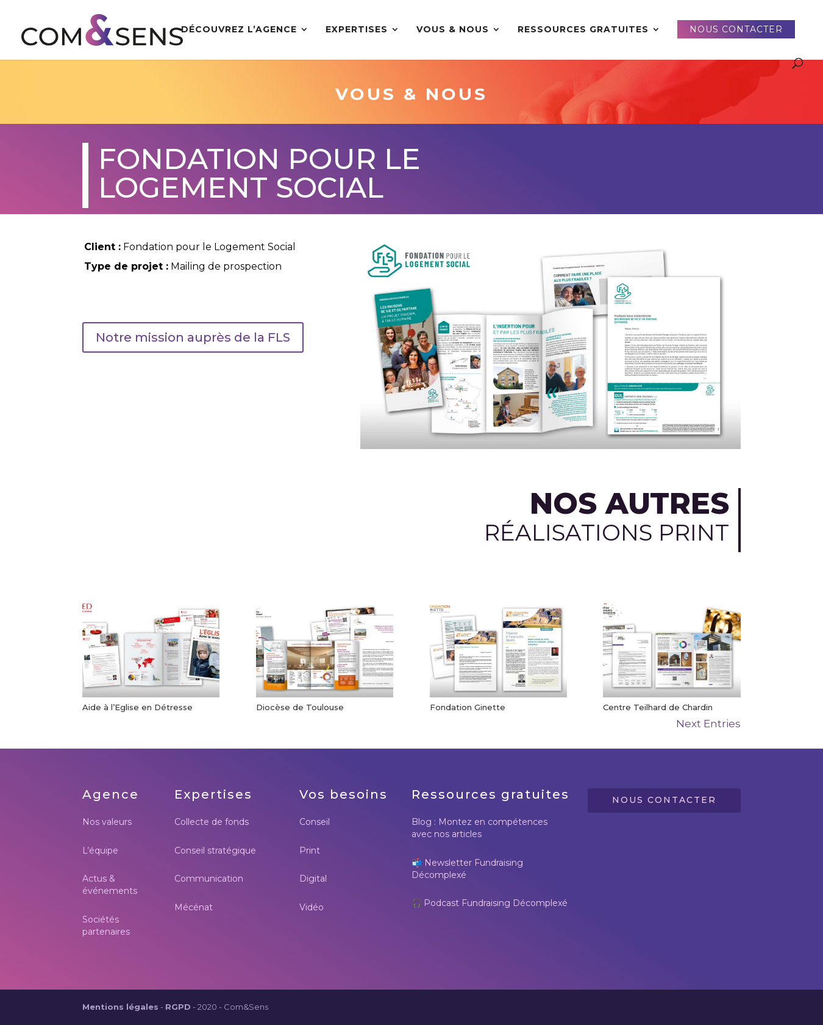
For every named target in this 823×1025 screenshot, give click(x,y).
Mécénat (193, 907)
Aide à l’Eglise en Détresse (137, 707)
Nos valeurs (107, 821)
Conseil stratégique (215, 850)
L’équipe (100, 850)
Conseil (314, 821)
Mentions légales (120, 1007)
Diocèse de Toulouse (300, 707)
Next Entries (708, 724)
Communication (208, 878)
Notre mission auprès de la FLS (193, 337)
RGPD (178, 1007)
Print (309, 850)
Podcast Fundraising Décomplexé (496, 902)
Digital (313, 878)
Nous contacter (664, 799)
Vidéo (311, 907)
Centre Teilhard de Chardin (658, 707)
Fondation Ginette (467, 707)
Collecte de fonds (211, 821)
